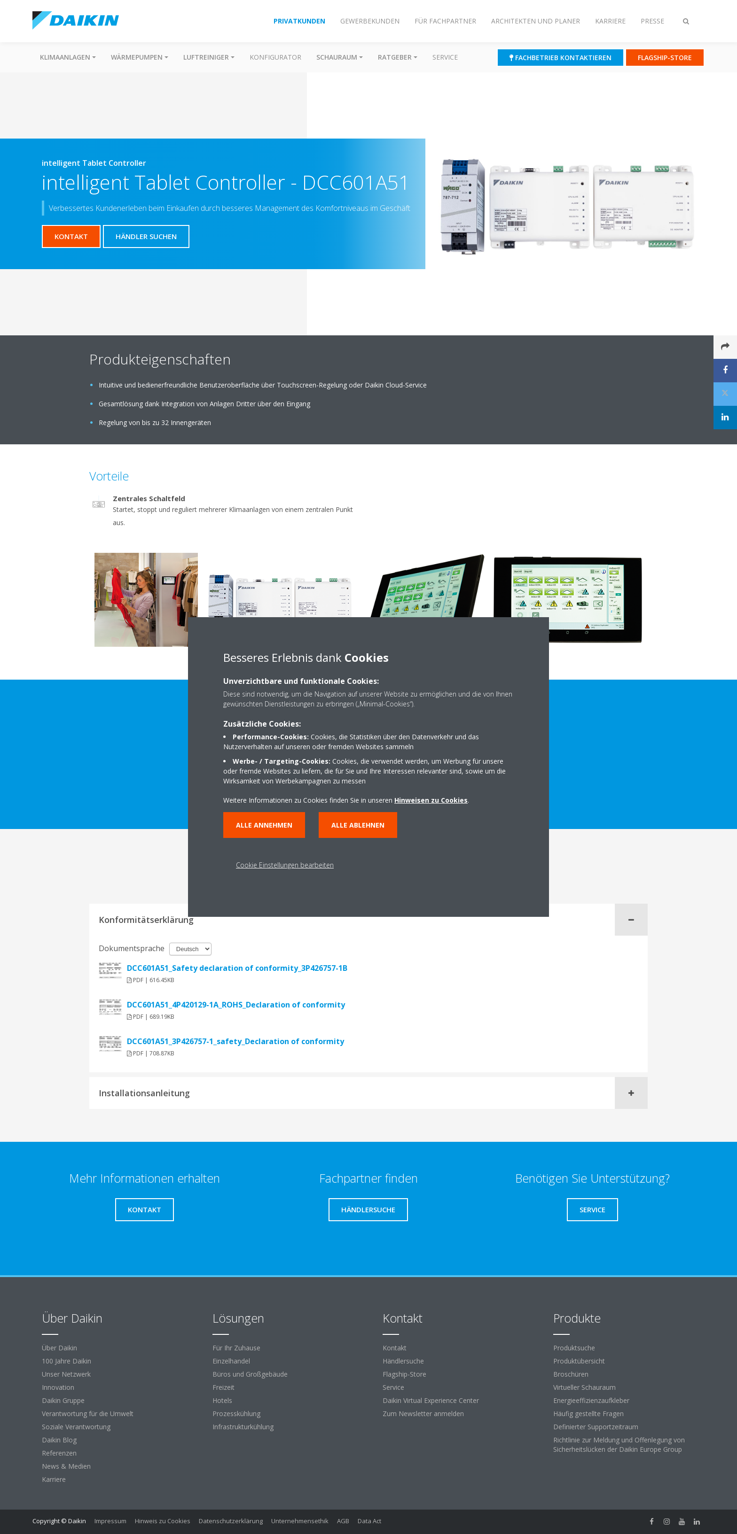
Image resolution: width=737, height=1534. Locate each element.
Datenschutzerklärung (231, 1521)
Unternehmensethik (300, 1521)
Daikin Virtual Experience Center (431, 1400)
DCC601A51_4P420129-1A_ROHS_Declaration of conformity (236, 1004)
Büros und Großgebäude (250, 1374)
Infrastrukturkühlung (243, 1426)
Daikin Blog (59, 1439)
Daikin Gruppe (63, 1400)
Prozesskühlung (236, 1413)
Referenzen (59, 1453)
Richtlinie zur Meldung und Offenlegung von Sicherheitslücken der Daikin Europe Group (619, 1444)
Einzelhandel (231, 1360)
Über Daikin (59, 1347)
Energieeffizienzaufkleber (591, 1400)
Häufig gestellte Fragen (588, 1413)
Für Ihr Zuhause (236, 1347)
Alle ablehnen (357, 825)
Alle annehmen (264, 825)
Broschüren (570, 1374)
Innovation (58, 1387)
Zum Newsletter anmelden (423, 1413)
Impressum (110, 1521)
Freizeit (223, 1387)
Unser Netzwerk (66, 1374)
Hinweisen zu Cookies (431, 800)
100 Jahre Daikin (66, 1360)
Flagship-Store (404, 1374)
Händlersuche (403, 1360)
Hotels (222, 1400)
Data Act (369, 1521)
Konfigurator (275, 57)
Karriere (54, 1479)
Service (445, 57)
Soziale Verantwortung (76, 1426)
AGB (343, 1521)
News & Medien (66, 1466)
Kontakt (395, 1347)
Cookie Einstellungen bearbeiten (285, 864)
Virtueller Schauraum (584, 1387)
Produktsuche (574, 1347)
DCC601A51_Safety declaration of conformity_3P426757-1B (237, 968)
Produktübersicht (579, 1360)
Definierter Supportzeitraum (595, 1426)
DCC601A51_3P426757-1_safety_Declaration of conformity (235, 1041)
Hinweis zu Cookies (162, 1521)
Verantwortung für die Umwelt (87, 1413)
